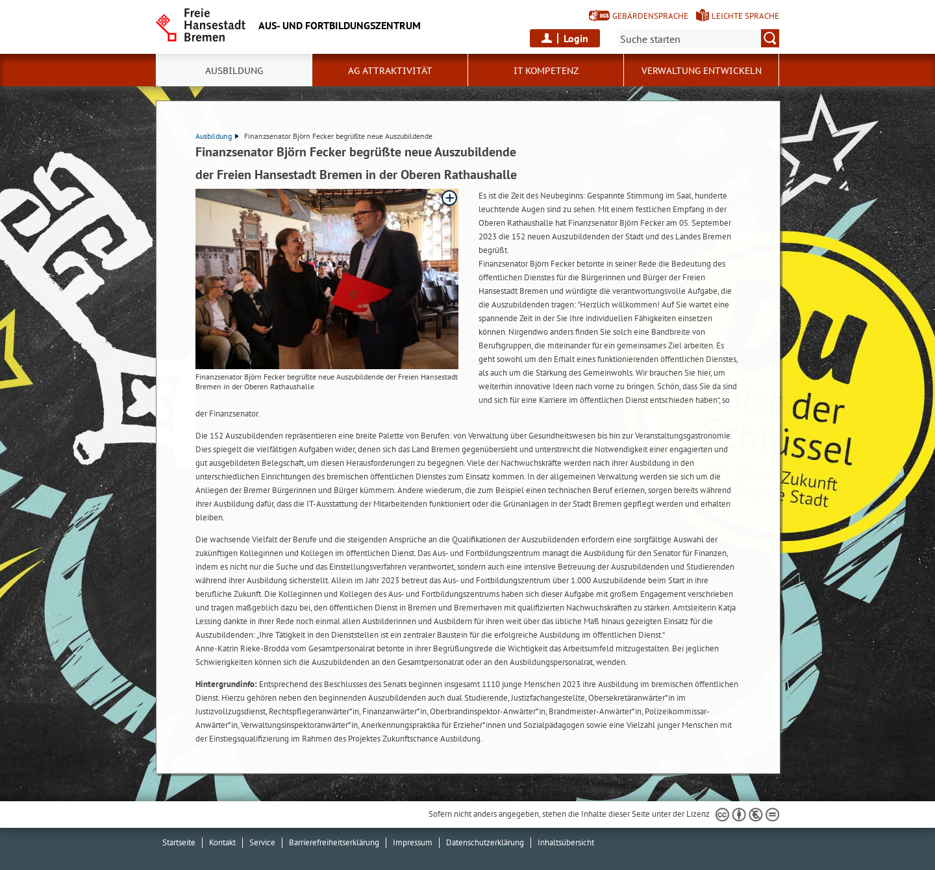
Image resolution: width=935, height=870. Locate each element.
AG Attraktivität (390, 71)
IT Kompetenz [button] (546, 71)
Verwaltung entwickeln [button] (702, 71)
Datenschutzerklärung (485, 842)
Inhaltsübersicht (566, 842)
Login (576, 38)
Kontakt (222, 842)
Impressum (412, 842)
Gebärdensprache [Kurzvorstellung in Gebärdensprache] (650, 15)
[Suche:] (698, 38)
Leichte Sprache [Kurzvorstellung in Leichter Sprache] (745, 15)
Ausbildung (217, 136)
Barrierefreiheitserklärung (334, 842)
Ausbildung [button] (234, 71)
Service (262, 842)
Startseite (178, 842)
